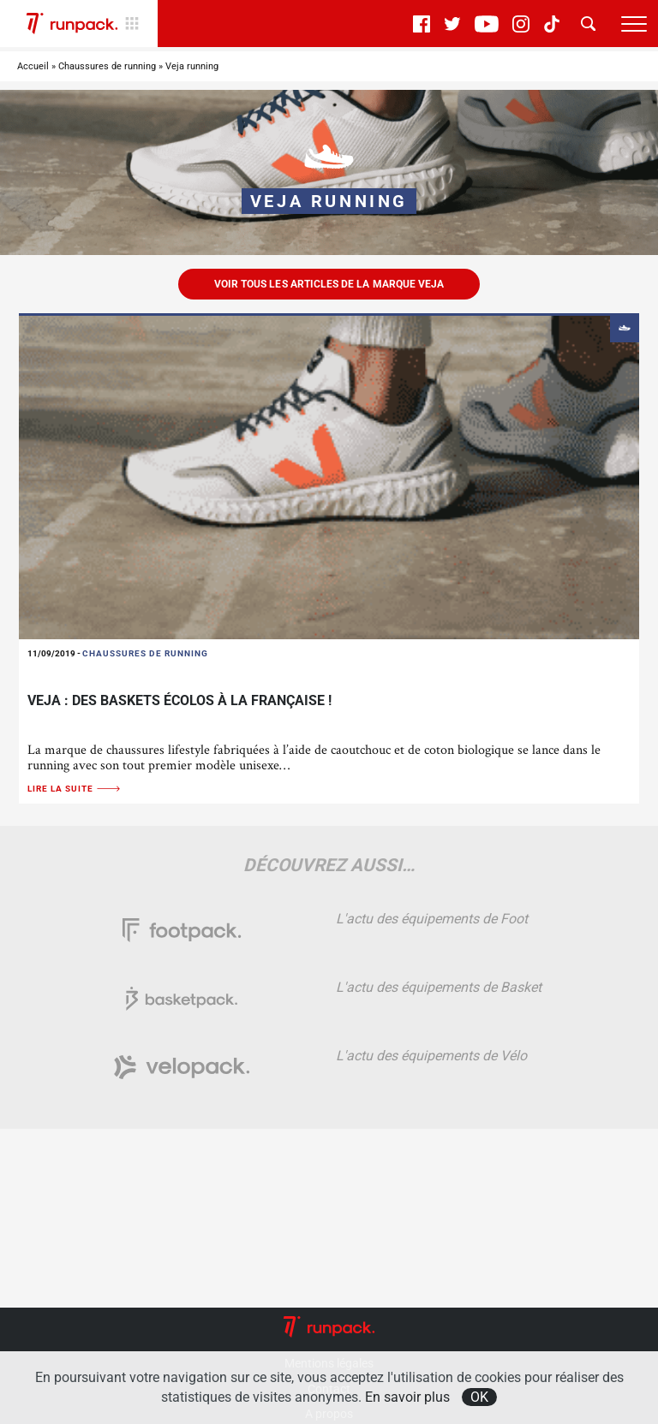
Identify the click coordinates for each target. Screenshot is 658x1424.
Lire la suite (74, 788)
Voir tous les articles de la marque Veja (329, 284)
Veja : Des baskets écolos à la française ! (179, 700)
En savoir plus (407, 1397)
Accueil (33, 66)
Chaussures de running (107, 66)
